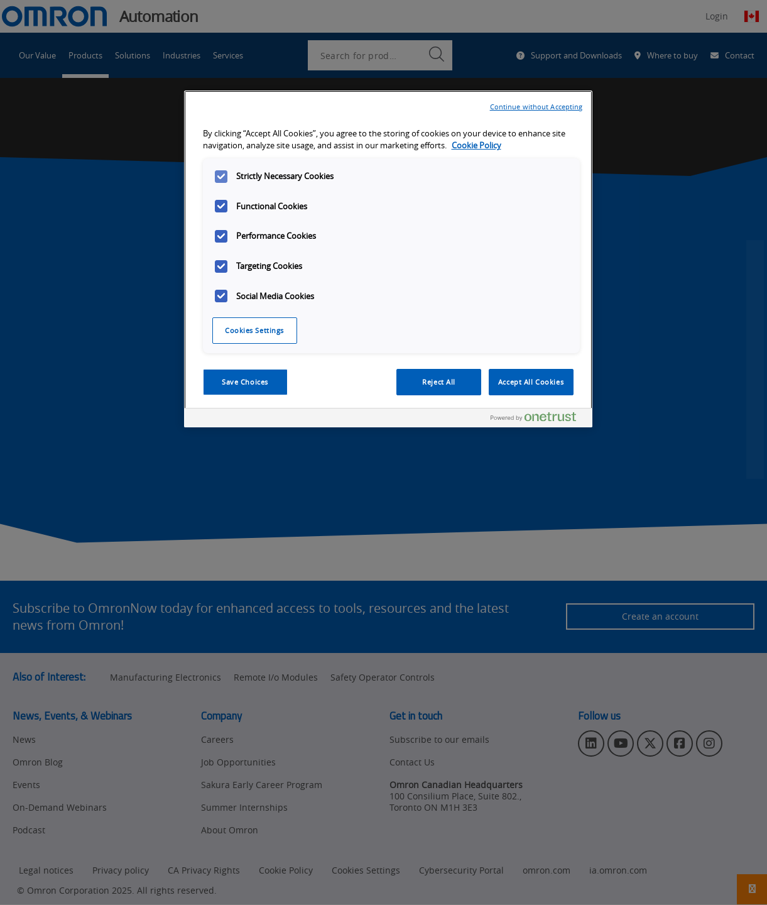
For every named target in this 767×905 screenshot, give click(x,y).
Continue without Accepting (536, 106)
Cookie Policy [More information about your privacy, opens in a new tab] (476, 145)
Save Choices (245, 382)
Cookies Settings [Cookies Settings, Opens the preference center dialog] (254, 330)
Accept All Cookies (530, 382)
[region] (388, 258)
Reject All (438, 382)
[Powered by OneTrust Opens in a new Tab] (538, 419)
